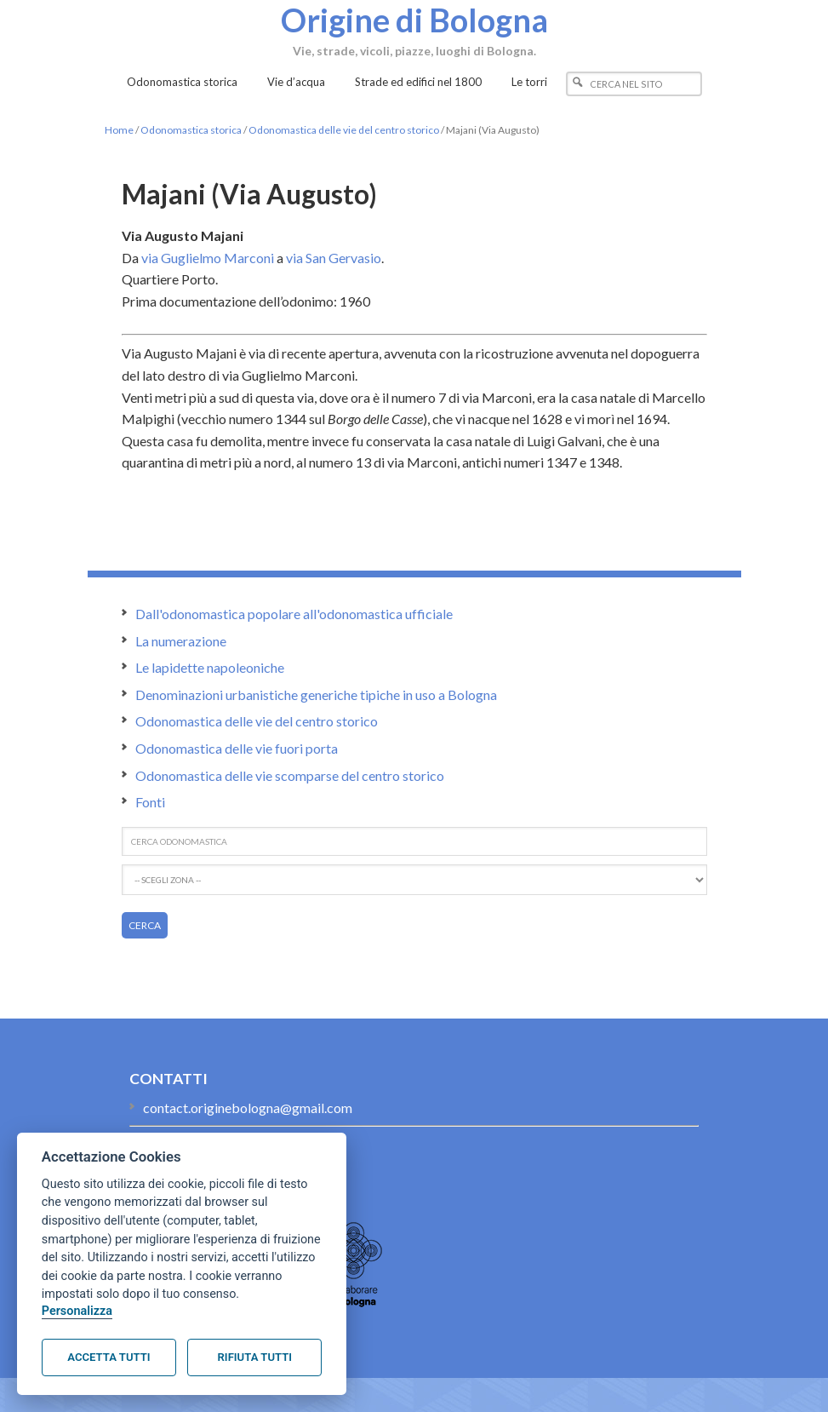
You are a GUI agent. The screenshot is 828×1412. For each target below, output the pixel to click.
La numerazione (180, 641)
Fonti (150, 802)
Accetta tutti (108, 1357)
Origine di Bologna (414, 19)
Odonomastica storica (191, 129)
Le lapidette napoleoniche (209, 667)
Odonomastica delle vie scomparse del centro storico (289, 775)
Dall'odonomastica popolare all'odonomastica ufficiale (294, 614)
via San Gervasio (333, 258)
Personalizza (77, 1311)
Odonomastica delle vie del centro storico (343, 129)
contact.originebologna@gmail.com (247, 1107)
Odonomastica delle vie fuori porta (236, 748)
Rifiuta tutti (255, 1357)
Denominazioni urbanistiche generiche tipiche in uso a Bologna (316, 694)
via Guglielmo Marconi (207, 258)
